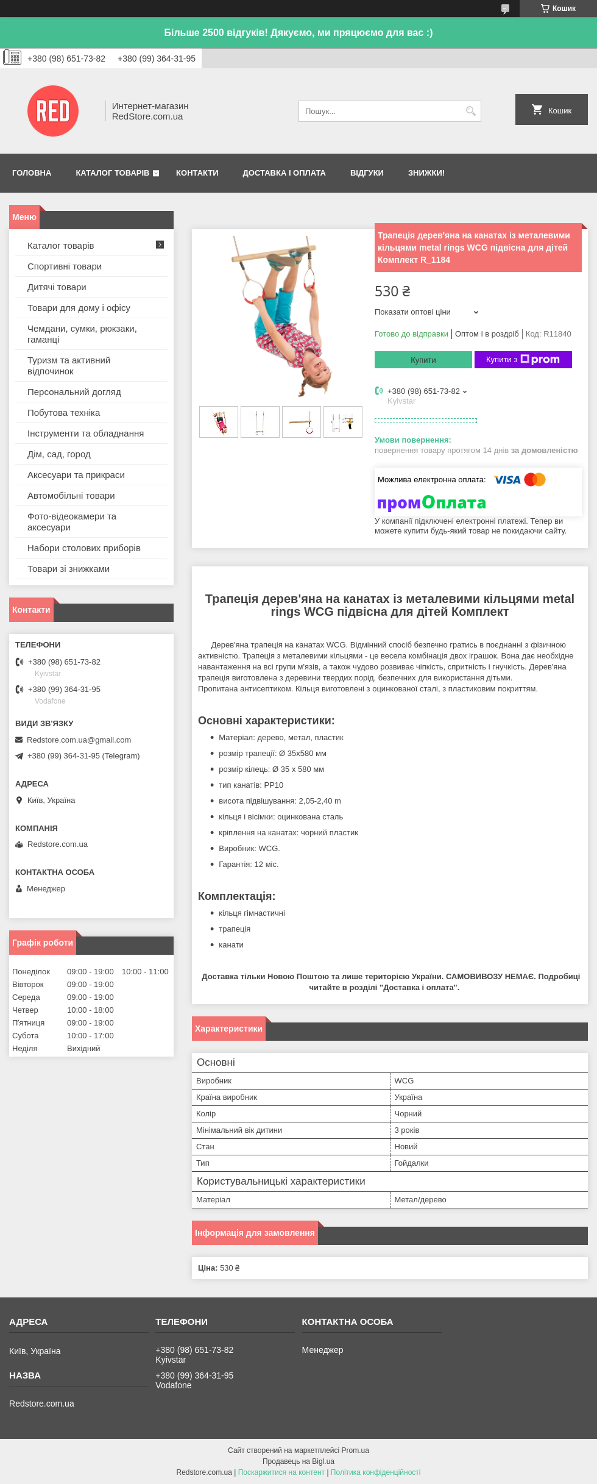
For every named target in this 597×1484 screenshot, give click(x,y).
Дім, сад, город (59, 454)
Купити (423, 360)
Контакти (197, 172)
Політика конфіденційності (376, 1472)
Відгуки (367, 172)
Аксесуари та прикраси (76, 474)
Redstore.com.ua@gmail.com (79, 739)
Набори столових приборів (84, 548)
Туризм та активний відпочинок (68, 365)
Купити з (523, 359)
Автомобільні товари (71, 495)
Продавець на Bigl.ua (298, 1461)
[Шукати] (470, 111)
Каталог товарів (112, 172)
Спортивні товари (64, 266)
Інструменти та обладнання (85, 433)
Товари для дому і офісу (78, 307)
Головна (31, 172)
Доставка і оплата (284, 172)
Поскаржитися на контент (281, 1472)
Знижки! (426, 172)
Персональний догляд (74, 392)
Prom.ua (355, 1450)
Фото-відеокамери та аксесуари (71, 521)
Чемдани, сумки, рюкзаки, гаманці (82, 333)
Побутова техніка (63, 412)
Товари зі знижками (68, 568)
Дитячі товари (57, 287)
